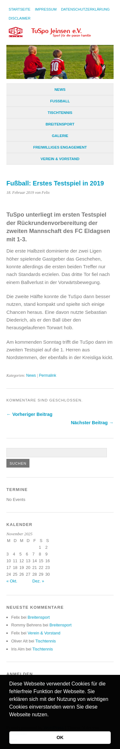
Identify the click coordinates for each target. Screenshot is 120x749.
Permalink (47, 375)
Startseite (19, 9)
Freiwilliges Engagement (60, 147)
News (60, 89)
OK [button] (60, 737)
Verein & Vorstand (60, 159)
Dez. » (38, 581)
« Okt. (11, 581)
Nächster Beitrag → (92, 422)
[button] (10, 723)
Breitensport (59, 124)
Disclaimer (19, 18)
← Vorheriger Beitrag (29, 414)
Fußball (60, 101)
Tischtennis (60, 113)
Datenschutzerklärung (85, 9)
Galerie (60, 136)
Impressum (46, 9)
